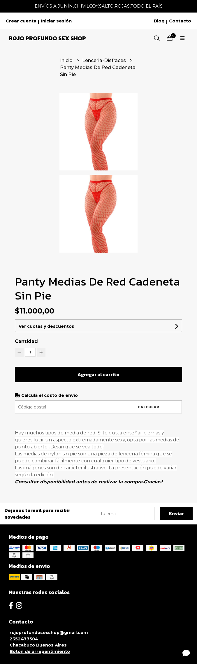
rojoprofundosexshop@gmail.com (49, 632)
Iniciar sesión (56, 21)
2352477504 (24, 639)
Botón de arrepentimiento (40, 651)
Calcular (148, 407)
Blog (159, 21)
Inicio (67, 60)
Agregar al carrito (98, 374)
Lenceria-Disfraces (104, 60)
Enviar (176, 513)
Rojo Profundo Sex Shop (47, 38)
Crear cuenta (21, 21)
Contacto (180, 21)
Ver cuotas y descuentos (46, 326)
